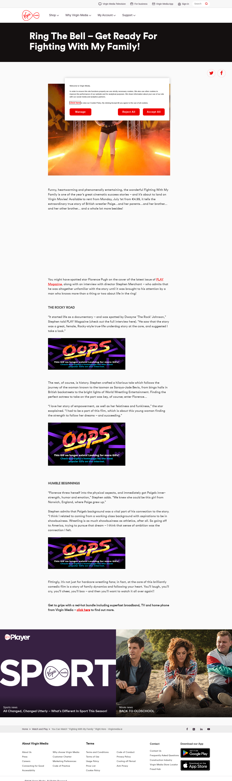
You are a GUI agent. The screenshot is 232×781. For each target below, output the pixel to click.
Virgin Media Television (114, 4)
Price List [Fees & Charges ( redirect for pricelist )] (91, 766)
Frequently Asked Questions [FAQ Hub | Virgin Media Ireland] (164, 755)
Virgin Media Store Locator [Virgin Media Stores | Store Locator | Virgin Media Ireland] (164, 765)
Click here (75, 102)
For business (141, 4)
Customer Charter (62, 757)
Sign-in (185, 4)
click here (83, 610)
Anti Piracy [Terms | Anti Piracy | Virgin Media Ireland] (122, 766)
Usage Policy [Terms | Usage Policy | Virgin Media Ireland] (92, 761)
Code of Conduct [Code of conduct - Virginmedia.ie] (126, 752)
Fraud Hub (155, 769)
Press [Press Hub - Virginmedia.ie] (24, 757)
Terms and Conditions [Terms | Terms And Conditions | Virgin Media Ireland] (97, 752)
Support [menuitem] (127, 15)
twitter (211, 73)
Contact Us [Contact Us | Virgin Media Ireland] (155, 751)
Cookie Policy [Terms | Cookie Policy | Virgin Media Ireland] (93, 770)
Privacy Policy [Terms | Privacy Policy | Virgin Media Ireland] (124, 757)
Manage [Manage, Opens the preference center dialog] (80, 111)
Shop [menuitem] (52, 15)
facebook (222, 73)
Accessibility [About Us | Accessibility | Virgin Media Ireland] (28, 770)
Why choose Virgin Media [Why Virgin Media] (66, 752)
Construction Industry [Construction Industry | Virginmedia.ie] (161, 760)
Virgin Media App (164, 4)
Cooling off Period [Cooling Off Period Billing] (126, 761)
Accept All (154, 111)
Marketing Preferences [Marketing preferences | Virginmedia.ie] (64, 761)
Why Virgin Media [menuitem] (76, 15)
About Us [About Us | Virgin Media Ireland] (26, 752)
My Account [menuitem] (105, 15)
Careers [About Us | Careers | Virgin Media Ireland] (26, 761)
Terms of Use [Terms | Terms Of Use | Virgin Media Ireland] (92, 757)
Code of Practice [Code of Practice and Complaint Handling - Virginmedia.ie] (61, 766)
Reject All (128, 111)
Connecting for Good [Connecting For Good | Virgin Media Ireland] (33, 766)
